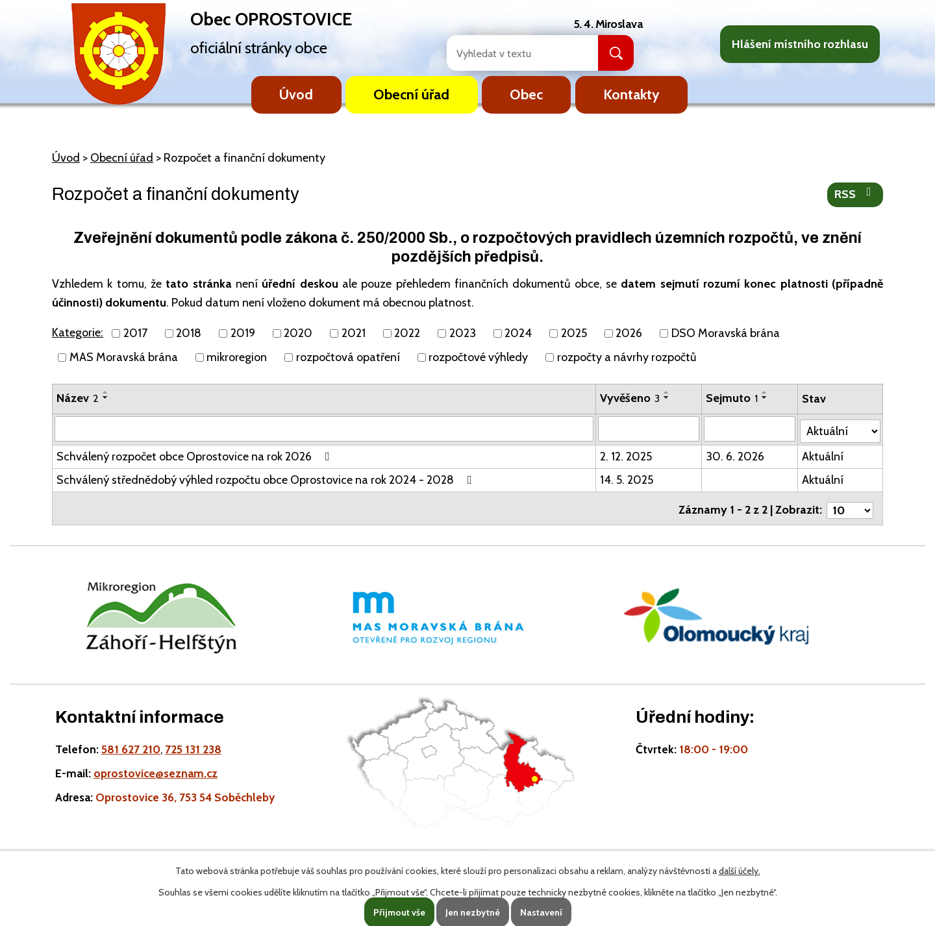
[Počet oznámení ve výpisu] (850, 504)
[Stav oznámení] (840, 427)
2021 (354, 333)
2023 (462, 333)
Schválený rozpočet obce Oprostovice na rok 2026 (195, 454)
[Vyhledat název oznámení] (324, 428)
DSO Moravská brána (725, 333)
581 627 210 (130, 743)
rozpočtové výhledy (478, 357)
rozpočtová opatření (348, 357)
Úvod (296, 94)
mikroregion (236, 357)
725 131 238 (193, 743)
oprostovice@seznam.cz (156, 767)
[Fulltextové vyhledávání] (508, 53)
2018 (188, 333)
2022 (407, 333)
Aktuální (824, 454)
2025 (574, 333)
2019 (243, 333)
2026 (629, 333)
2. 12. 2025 (627, 454)
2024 (518, 333)
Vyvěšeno (630, 398)
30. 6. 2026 (735, 454)
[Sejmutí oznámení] (750, 428)
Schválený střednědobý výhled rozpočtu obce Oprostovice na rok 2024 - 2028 (266, 478)
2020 (298, 333)
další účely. (739, 871)
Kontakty (631, 94)
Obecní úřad (411, 94)
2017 (135, 333)
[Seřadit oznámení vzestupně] (106, 392)
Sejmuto (732, 398)
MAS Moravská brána (123, 357)
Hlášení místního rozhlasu (800, 44)
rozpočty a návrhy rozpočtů (626, 357)
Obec (526, 94)
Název (77, 398)
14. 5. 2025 (627, 478)
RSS (855, 193)
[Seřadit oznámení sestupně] (106, 397)
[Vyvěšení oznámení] (650, 428)
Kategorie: (77, 332)
